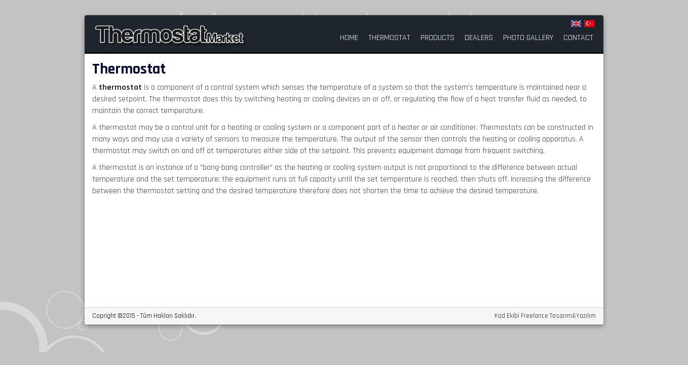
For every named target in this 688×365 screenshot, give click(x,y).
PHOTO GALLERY (528, 38)
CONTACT (578, 38)
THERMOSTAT (389, 38)
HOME (349, 38)
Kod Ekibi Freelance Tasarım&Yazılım (545, 316)
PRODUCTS (437, 38)
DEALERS (479, 38)
